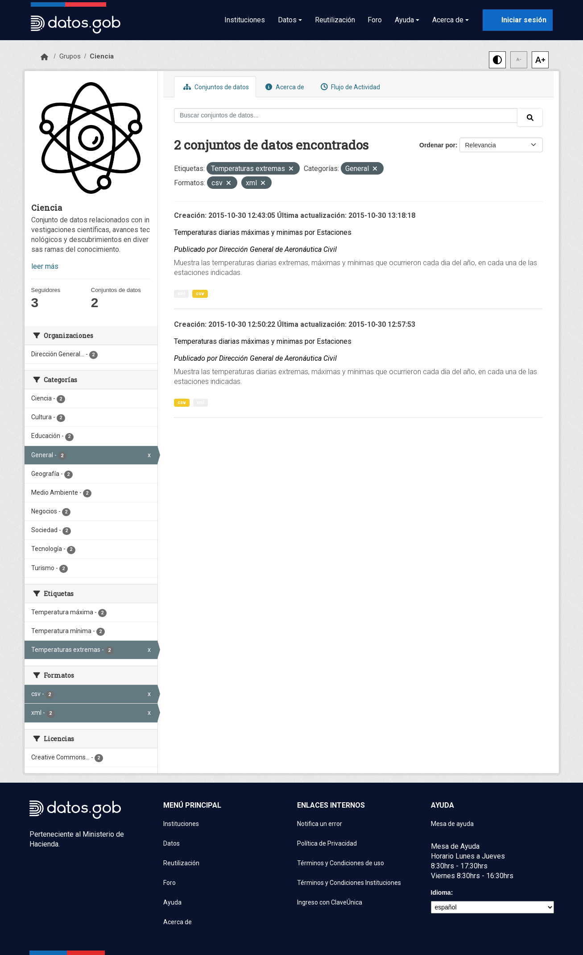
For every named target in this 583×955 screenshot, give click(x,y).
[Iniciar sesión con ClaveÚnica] (518, 20)
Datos (171, 843)
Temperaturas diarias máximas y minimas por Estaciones (262, 232)
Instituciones (244, 20)
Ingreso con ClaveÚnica (329, 902)
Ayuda (172, 902)
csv (200, 293)
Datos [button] (287, 20)
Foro (375, 20)
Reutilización (335, 20)
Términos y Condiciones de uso (340, 863)
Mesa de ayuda (452, 823)
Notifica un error (319, 823)
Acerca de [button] (447, 20)
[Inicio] (44, 57)
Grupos (70, 56)
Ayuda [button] (404, 20)
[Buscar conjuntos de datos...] (345, 115)
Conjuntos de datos (215, 86)
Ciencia (102, 56)
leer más (44, 266)
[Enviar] (530, 117)
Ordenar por (437, 145)
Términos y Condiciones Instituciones (349, 882)
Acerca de (283, 86)
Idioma (441, 892)
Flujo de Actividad (349, 86)
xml (181, 293)
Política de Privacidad (327, 843)
